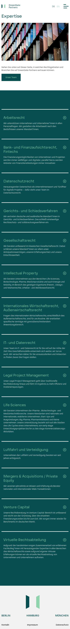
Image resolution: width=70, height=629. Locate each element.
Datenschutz (62, 625)
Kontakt (5, 625)
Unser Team (11, 77)
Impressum (32, 625)
